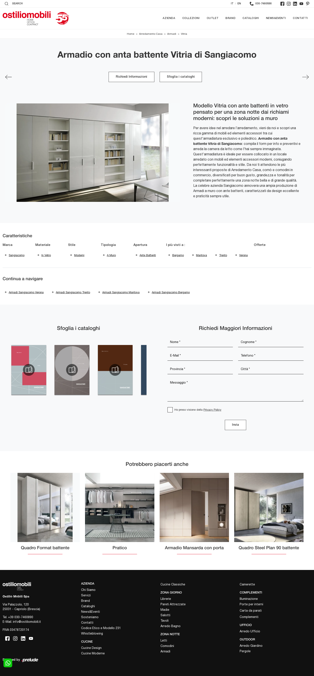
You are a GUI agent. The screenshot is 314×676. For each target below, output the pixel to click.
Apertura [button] (140, 245)
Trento (223, 255)
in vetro (46, 255)
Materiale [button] (42, 245)
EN (239, 3)
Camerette (247, 584)
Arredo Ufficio (250, 631)
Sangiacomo (16, 255)
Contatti (300, 18)
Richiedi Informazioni (131, 76)
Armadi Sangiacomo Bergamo (171, 292)
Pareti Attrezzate (173, 604)
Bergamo (178, 255)
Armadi (171, 33)
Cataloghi (250, 18)
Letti (163, 640)
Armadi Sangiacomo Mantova (121, 292)
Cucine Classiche (172, 584)
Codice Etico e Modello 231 (101, 628)
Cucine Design (91, 648)
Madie (164, 609)
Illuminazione (249, 599)
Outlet (213, 18)
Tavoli (164, 620)
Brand (230, 18)
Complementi (249, 617)
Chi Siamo (88, 590)
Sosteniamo (90, 617)
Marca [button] (7, 245)
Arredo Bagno (170, 626)
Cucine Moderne (93, 653)
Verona (243, 255)
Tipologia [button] (108, 245)
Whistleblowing (92, 633)
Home (130, 33)
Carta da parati (251, 610)
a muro (111, 255)
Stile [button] (71, 245)
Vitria (184, 33)
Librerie (165, 599)
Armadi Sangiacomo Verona (26, 292)
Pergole (245, 651)
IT (232, 3)
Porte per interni (251, 604)
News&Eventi (276, 18)
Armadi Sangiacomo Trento (73, 292)
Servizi (86, 595)
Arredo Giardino (251, 645)
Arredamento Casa (150, 33)
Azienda (169, 18)
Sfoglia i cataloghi (181, 76)
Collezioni (191, 18)
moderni (79, 255)
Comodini (167, 646)
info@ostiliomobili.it (27, 621)
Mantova (201, 255)
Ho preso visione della (197, 409)
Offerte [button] (260, 245)
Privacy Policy (212, 409)
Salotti (165, 615)
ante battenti (148, 255)
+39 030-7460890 (20, 617)
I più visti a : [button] (175, 245)
